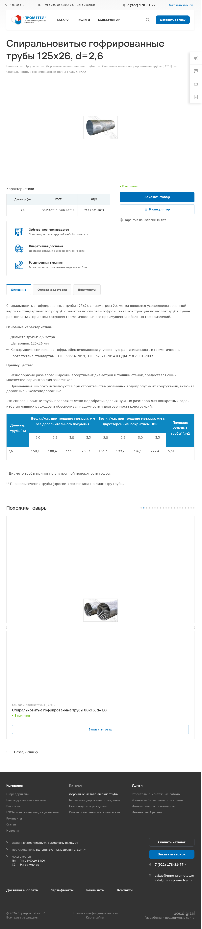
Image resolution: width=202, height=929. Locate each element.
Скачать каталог (171, 842)
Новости (12, 830)
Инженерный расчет (147, 812)
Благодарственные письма (26, 800)
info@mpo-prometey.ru (173, 880)
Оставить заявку (173, 20)
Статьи (11, 824)
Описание (19, 290)
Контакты (125, 890)
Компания (14, 785)
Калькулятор (159, 209)
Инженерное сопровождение (153, 806)
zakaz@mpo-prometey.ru (174, 875)
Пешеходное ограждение (88, 806)
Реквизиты (14, 818)
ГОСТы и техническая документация (33, 812)
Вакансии (13, 806)
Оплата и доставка (52, 290)
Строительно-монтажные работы (156, 794)
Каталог (75, 785)
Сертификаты (62, 890)
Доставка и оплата (22, 890)
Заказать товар (157, 197)
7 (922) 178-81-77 (141, 5)
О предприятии (17, 794)
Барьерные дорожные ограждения (94, 800)
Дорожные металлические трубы (93, 794)
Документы (87, 290)
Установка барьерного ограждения (158, 800)
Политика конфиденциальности (94, 913)
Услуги (137, 785)
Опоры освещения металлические (94, 812)
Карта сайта (95, 917)
